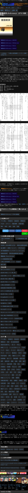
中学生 (18, 369)
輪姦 (24, 355)
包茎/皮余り (17, 388)
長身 (14, 226)
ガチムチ (3, 386)
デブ (18, 383)
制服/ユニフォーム (5, 377)
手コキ (2, 353)
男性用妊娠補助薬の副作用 (16, 253)
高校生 (23, 369)
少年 (7, 372)
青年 (2, 226)
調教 (12, 361)
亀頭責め (14, 353)
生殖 (8, 369)
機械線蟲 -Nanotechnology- (7, 256)
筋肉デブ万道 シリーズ (18, 275)
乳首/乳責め (4, 355)
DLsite (16, 449)
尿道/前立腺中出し (5, 344)
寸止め (2, 223)
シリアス (9, 399)
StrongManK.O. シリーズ (7, 297)
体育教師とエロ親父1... (18, 487)
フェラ (2, 350)
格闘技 (17, 377)
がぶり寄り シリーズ (6, 330)
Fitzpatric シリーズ (5, 333)
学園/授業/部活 (4, 380)
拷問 (2, 361)
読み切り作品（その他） (7, 294)
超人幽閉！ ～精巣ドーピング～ (9, 248)
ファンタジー (21, 402)
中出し (18, 344)
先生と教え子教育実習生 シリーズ (9, 315)
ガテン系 (18, 375)
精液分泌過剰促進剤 (22, 245)
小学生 (13, 369)
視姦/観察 (14, 223)
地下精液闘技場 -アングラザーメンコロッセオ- (12, 250)
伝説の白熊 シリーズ (6, 275)
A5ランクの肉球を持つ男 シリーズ (9, 291)
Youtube (23, 467)
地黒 (18, 391)
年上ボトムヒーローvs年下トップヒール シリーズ (13, 312)
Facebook (12, 230)
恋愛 (14, 399)
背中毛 (7, 397)
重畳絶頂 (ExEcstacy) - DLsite (8, 45)
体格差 (13, 383)
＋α (18, 7)
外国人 (19, 372)
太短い (11, 388)
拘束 (20, 361)
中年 (15, 372)
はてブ (18, 230)
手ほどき (14, 366)
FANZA (21, 449)
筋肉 (10, 226)
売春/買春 (3, 369)
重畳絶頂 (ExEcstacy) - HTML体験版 (10, 214)
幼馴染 (15, 380)
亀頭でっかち (4, 388)
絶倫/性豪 (21, 223)
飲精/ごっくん (4, 347)
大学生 (2, 372)
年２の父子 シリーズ (6, 309)
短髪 (10, 394)
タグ (12, 7)
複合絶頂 (16, 339)
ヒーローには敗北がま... (24, 487)
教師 (13, 375)
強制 (16, 361)
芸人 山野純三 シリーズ (7, 318)
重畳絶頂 (23, 221)
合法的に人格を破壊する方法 (8, 245)
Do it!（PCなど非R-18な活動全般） (10, 460)
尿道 (25, 353)
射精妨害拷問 (4, 253)
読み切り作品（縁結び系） (7, 278)
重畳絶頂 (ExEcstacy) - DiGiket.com (10, 43)
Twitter (5, 230)
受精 (8, 342)
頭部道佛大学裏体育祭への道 (8, 288)
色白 (6, 391)
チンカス (13, 350)
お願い (23, 364)
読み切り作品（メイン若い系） (8, 272)
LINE (24, 233)
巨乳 (2, 391)
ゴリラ (23, 397)
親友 (25, 380)
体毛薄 (21, 394)
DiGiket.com (10, 449)
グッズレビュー (5, 454)
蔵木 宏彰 (3, 264)
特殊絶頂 (10, 221)
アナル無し (3, 221)
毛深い (2, 397)
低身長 (16, 386)
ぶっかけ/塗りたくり (15, 347)
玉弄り (20, 353)
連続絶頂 (16, 221)
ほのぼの (3, 399)
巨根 (18, 226)
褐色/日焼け (12, 391)
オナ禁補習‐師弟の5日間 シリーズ (9, 306)
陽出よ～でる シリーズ (6, 324)
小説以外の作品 (18, 318)
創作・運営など (6, 10)
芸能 (13, 377)
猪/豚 (15, 397)
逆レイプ (9, 358)
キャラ (8, 7)
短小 (25, 386)
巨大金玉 (24, 388)
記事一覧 (15, 10)
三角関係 (19, 399)
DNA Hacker (22, 248)
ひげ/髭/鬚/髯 (4, 394)
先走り (7, 350)
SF (24, 399)
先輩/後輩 (3, 383)
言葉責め (3, 366)
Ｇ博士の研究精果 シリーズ (6, 239)
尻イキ (13, 344)
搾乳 (10, 355)
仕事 (19, 366)
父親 (8, 383)
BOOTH (3, 449)
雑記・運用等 (22, 204)
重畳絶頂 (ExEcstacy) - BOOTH (9, 40)
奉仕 (19, 364)
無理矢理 (7, 361)
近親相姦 (3, 358)
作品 (2, 7)
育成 (8, 402)
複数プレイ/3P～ (17, 355)
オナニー (8, 223)
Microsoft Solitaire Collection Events (10, 467)
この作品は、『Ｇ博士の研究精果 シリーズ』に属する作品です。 (14, 54)
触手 (24, 361)
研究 (6, 226)
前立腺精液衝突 (15, 342)
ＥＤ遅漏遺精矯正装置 (21, 238)
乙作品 (13, 333)
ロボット (3, 364)
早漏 (15, 364)
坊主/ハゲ (15, 394)
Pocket (24, 230)
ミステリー (14, 402)
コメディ (3, 402)
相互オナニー (20, 350)
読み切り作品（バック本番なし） (9, 281)
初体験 (8, 366)
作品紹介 (18, 261)
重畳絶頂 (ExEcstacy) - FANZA (8, 48)
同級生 (20, 380)
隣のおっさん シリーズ (18, 330)
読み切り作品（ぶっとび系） (8, 300)
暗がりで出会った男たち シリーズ (9, 321)
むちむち (23, 383)
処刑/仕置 (22, 358)
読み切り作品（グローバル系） (8, 327)
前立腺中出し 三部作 (6, 303)
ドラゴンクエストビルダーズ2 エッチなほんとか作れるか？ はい (13, 464)
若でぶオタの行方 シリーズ (8, 269)
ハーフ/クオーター (5, 375)
